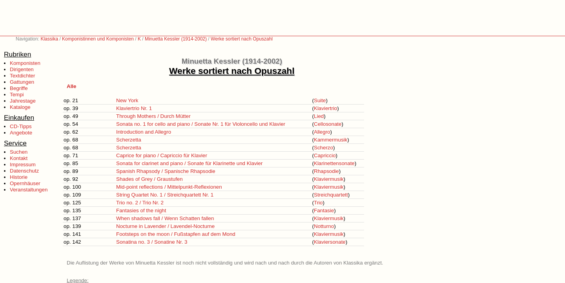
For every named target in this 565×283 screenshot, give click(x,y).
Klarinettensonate (334, 163)
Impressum (23, 164)
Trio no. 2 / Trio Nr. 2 (140, 203)
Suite (320, 100)
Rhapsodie (326, 171)
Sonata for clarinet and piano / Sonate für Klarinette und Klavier (189, 163)
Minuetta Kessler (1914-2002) (176, 39)
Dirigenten (22, 69)
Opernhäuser (25, 183)
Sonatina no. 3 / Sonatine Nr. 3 (152, 242)
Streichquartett (331, 195)
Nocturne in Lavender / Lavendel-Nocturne (165, 226)
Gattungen (22, 82)
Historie (18, 177)
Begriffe (19, 88)
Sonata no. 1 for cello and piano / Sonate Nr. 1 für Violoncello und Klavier (200, 124)
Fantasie (324, 210)
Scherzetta (128, 140)
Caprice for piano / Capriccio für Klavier (161, 155)
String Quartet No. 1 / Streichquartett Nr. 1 (164, 195)
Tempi (17, 94)
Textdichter (22, 76)
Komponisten (25, 63)
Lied (319, 116)
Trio (318, 203)
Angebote (21, 133)
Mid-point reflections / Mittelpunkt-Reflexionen (169, 187)
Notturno (324, 226)
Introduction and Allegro (143, 132)
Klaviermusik (329, 179)
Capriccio (325, 155)
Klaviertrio (325, 108)
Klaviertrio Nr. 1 (134, 108)
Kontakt (18, 158)
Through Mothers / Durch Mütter (153, 116)
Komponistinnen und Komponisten (98, 39)
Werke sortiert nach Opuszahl (242, 39)
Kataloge (20, 107)
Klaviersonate (330, 242)
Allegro (322, 132)
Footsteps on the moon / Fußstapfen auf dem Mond (175, 234)
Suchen (18, 152)
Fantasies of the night (141, 210)
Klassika (49, 39)
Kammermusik (330, 140)
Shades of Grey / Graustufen (149, 179)
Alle (71, 86)
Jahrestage (23, 101)
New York (127, 100)
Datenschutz (24, 171)
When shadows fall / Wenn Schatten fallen (165, 218)
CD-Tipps (21, 126)
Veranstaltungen (28, 190)
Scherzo (323, 148)
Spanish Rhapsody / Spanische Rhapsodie (165, 171)
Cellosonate (327, 124)
